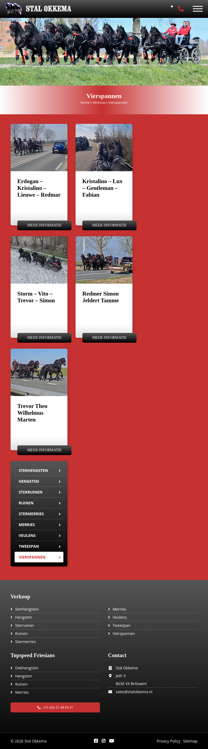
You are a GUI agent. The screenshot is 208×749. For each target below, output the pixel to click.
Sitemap (190, 741)
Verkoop (99, 102)
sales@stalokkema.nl (134, 691)
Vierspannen (32, 557)
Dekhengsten (26, 667)
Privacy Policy (168, 741)
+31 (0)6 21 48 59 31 (55, 707)
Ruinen (26, 502)
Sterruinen (31, 492)
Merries (27, 524)
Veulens (27, 535)
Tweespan (29, 546)
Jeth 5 (121, 675)
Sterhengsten (33, 470)
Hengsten (29, 481)
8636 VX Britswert (131, 683)
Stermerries (31, 513)
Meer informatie (44, 225)
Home (85, 102)
